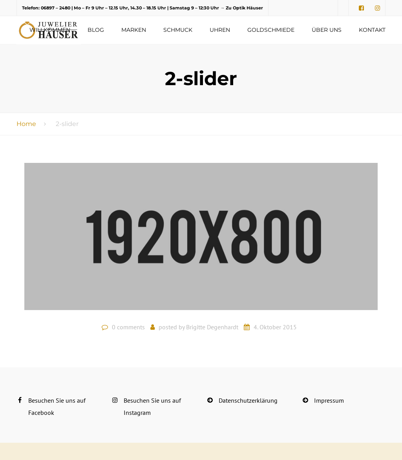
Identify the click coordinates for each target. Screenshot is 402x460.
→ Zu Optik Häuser (241, 8)
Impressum (329, 400)
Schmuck (177, 29)
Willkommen (49, 29)
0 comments (128, 327)
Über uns (327, 29)
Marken (133, 29)
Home (26, 124)
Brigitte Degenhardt (212, 327)
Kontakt (372, 29)
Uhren (220, 29)
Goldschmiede (270, 29)
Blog (96, 29)
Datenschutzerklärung (248, 400)
